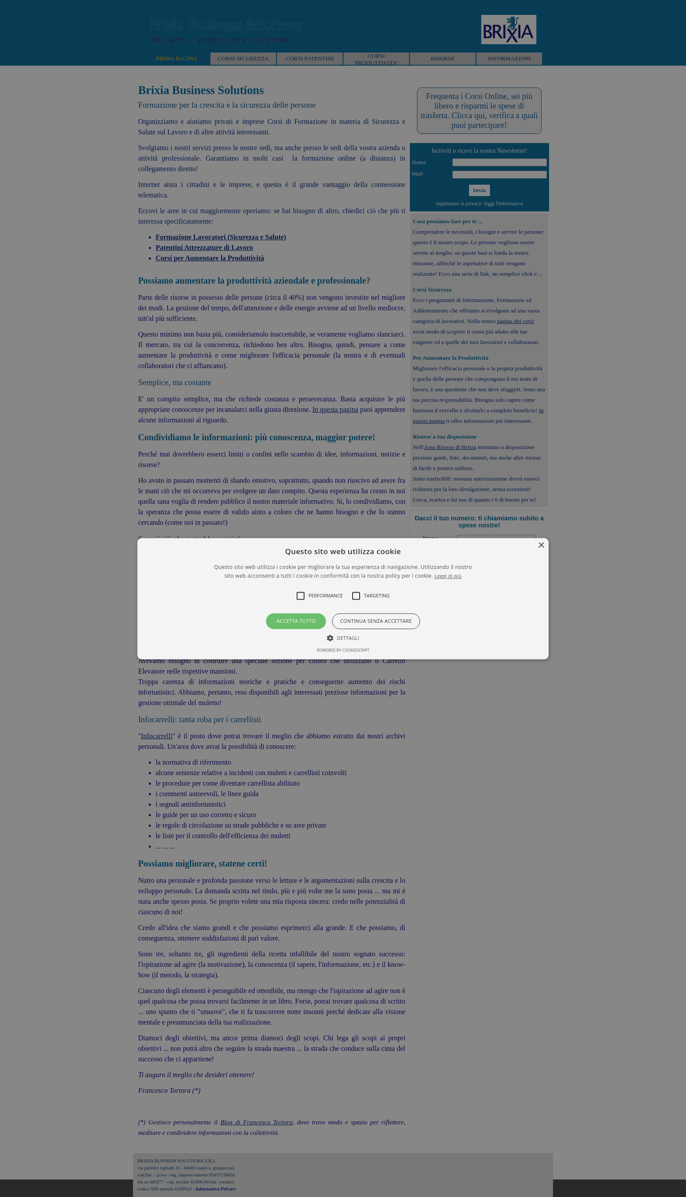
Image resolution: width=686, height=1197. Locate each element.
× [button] (541, 545)
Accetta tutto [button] (296, 621)
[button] (343, 598)
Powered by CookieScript (343, 650)
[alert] (343, 598)
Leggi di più (448, 575)
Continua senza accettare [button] (376, 621)
